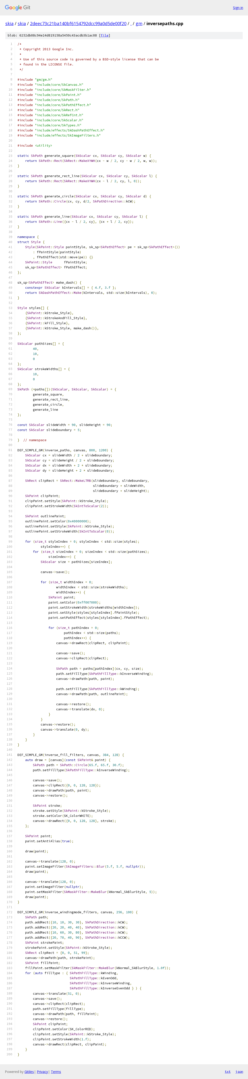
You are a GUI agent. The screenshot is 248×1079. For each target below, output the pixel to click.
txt (228, 1071)
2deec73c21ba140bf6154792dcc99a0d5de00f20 (78, 23)
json (239, 1071)
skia (9, 23)
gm (139, 23)
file (104, 35)
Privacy (42, 1071)
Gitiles (29, 1071)
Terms (56, 1071)
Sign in (238, 7)
